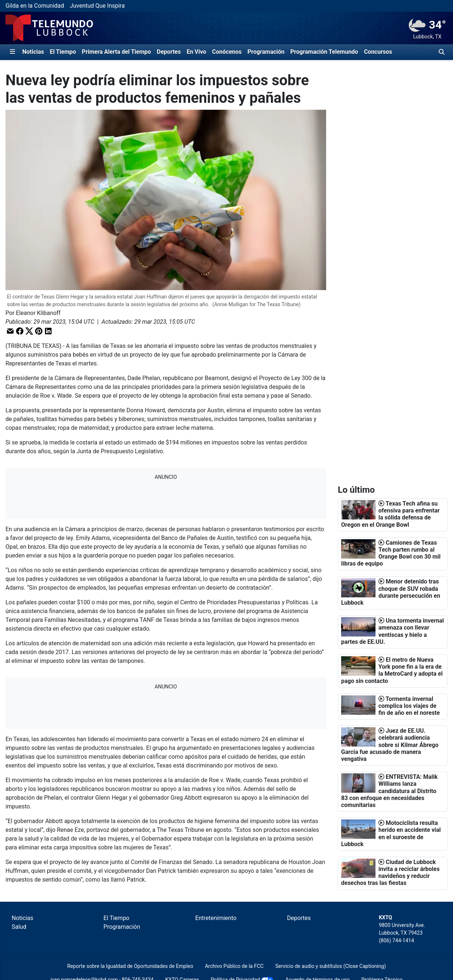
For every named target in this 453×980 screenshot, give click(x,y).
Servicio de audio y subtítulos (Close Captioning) (330, 966)
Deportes (169, 51)
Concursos (378, 51)
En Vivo (196, 51)
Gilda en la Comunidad (34, 5)
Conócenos (227, 51)
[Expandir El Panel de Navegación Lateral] (12, 52)
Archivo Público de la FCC (234, 966)
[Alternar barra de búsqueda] (442, 52)
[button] (10, 331)
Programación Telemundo (324, 51)
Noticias (33, 51)
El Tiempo (63, 51)
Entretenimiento (216, 918)
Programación (266, 51)
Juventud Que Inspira (97, 5)
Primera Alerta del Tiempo (116, 51)
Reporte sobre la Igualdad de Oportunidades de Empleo (130, 966)
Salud (19, 926)
